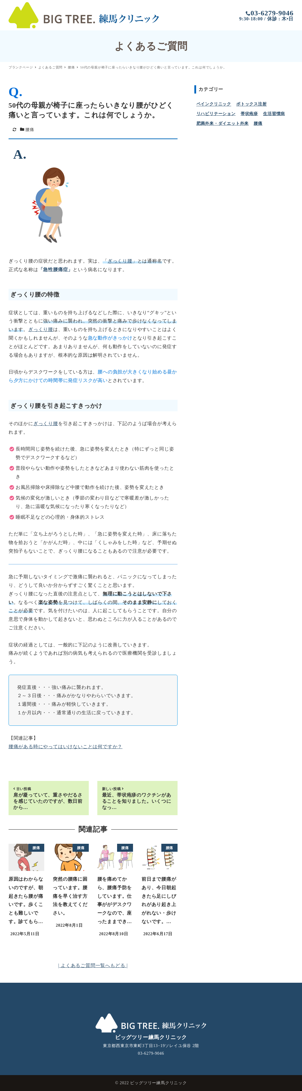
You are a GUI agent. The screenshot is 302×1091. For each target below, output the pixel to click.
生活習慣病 (274, 114)
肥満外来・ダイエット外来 (222, 123)
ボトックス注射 (251, 104)
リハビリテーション (216, 114)
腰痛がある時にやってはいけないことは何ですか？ (65, 746)
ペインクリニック (213, 104)
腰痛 (29, 129)
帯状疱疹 (249, 114)
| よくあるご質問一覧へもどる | (93, 965)
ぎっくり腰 (120, 260)
